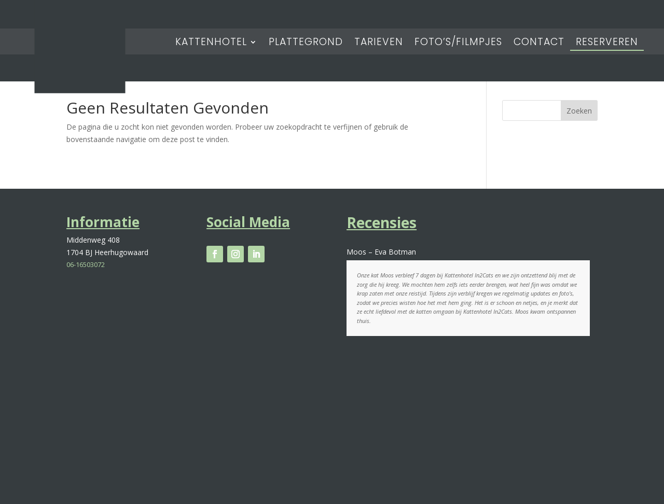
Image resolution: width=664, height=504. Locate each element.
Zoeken (579, 111)
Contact (539, 43)
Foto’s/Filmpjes (458, 43)
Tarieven (378, 43)
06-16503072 (85, 264)
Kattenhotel (211, 43)
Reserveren (607, 43)
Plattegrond (306, 43)
